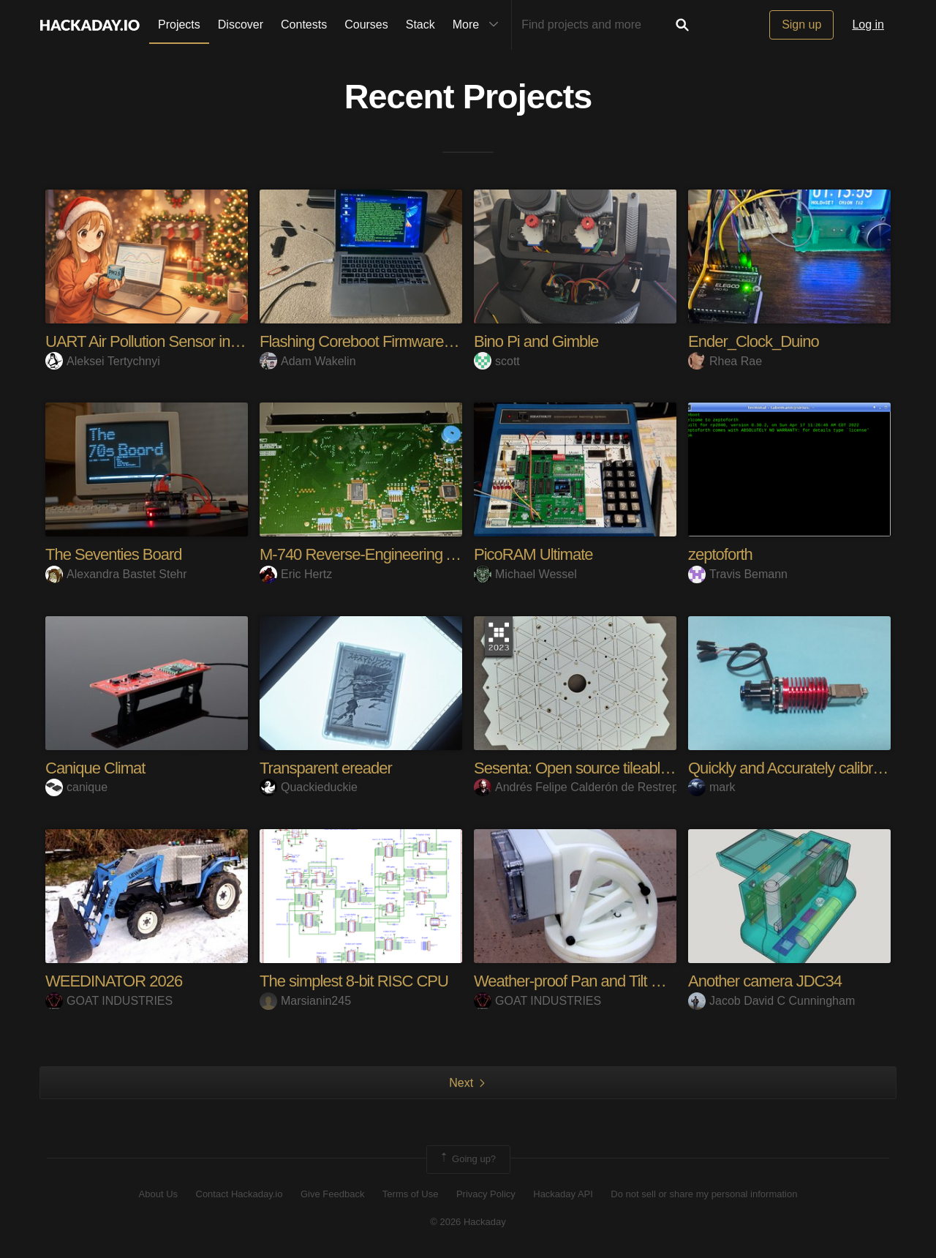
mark (712, 787)
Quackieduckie (309, 787)
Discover (240, 24)
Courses (366, 24)
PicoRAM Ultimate (533, 554)
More (479, 25)
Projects (179, 24)
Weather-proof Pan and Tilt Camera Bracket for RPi (639, 981)
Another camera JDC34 (765, 981)
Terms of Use (410, 1193)
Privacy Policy (486, 1193)
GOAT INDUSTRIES (109, 1001)
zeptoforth (720, 554)
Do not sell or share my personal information (704, 1193)
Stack (420, 24)
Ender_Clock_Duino (753, 341)
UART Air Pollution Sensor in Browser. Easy (186, 341)
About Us (158, 1193)
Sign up (801, 24)
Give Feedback (332, 1193)
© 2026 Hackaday (468, 1221)
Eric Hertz (296, 574)
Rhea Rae (725, 361)
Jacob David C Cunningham (771, 1001)
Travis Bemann (738, 574)
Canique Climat (95, 768)
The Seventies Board (113, 554)
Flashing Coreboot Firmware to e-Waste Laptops (416, 341)
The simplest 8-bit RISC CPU (354, 981)
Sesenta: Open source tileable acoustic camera (626, 768)
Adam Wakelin (308, 361)
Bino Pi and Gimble (536, 341)
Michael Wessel (525, 574)
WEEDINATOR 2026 (113, 981)
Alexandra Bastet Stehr (116, 574)
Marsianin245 (305, 1001)
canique (76, 787)
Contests (304, 24)
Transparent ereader (326, 768)
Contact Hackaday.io (239, 1193)
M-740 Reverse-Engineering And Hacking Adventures (432, 554)
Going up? (467, 1159)
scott (497, 361)
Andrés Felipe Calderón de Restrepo (579, 787)
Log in (868, 24)
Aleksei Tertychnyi (102, 361)
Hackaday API (563, 1193)
